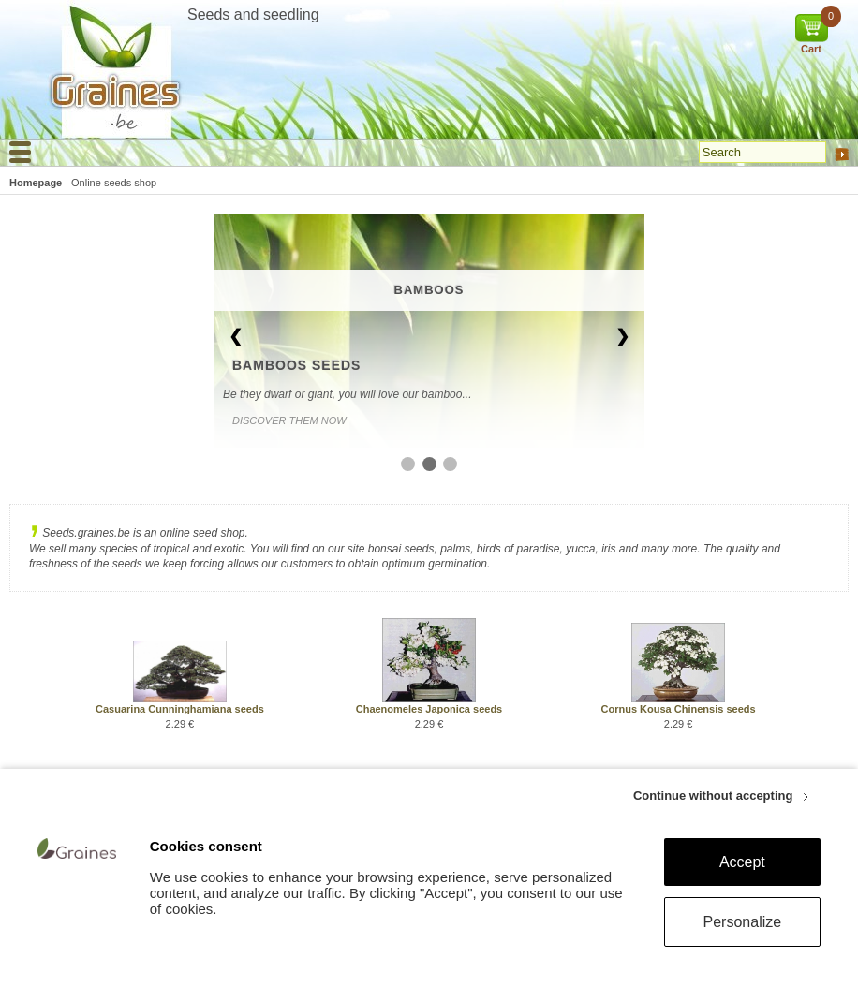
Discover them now (289, 420)
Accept (742, 862)
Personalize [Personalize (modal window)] (742, 922)
